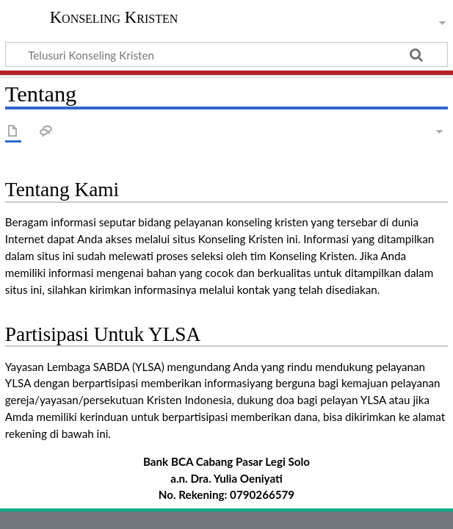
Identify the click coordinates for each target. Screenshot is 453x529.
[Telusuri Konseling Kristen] (226, 54)
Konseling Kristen (114, 17)
